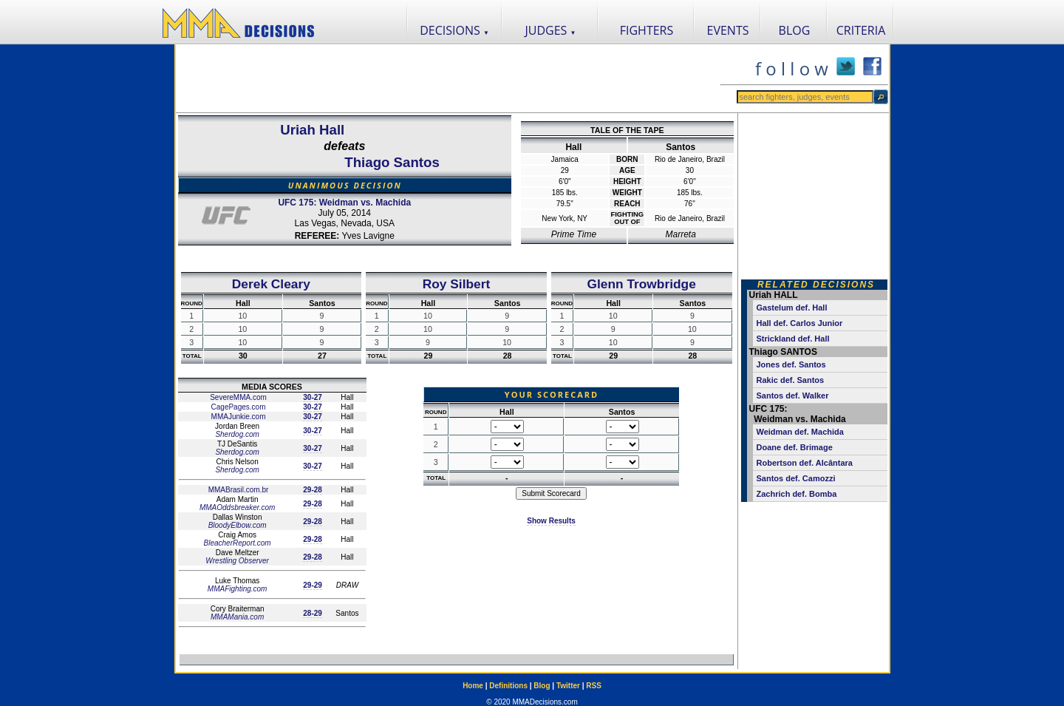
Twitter (568, 686)
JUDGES (550, 30)
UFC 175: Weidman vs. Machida (344, 202)
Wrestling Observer (237, 561)
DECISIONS (454, 30)
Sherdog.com (237, 434)
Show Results (551, 521)
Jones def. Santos (791, 364)
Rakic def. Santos (791, 380)
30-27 (312, 397)
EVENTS (728, 30)
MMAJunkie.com (237, 417)
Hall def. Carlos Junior (800, 323)
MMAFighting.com (237, 589)
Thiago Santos (392, 162)
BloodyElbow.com (237, 525)
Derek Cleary (271, 283)
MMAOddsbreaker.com (237, 507)
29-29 (312, 585)
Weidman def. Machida (800, 431)
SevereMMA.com (237, 397)
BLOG (795, 30)
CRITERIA (861, 30)
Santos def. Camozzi (796, 478)
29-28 (312, 490)
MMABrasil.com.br (237, 490)
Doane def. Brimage (795, 447)
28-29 (312, 613)
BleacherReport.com (237, 543)
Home (473, 686)
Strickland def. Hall (793, 338)
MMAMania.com (237, 617)
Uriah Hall (312, 130)
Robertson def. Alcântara (805, 462)
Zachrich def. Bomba (797, 493)
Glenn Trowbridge (641, 283)
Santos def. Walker (793, 395)
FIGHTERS (647, 30)
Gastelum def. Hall (792, 307)
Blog (541, 686)
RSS (593, 686)
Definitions (508, 686)
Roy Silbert (456, 283)
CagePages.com (237, 407)
